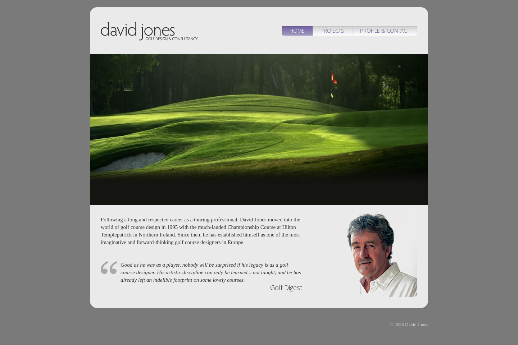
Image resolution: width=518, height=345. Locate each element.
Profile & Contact (384, 30)
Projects (332, 30)
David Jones (149, 32)
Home (297, 30)
